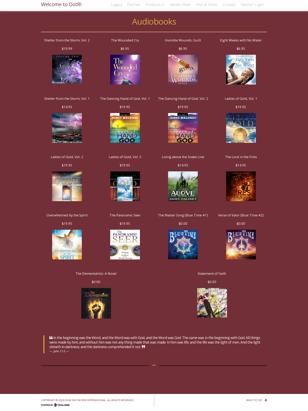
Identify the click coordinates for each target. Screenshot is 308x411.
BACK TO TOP (256, 400)
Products (155, 4)
